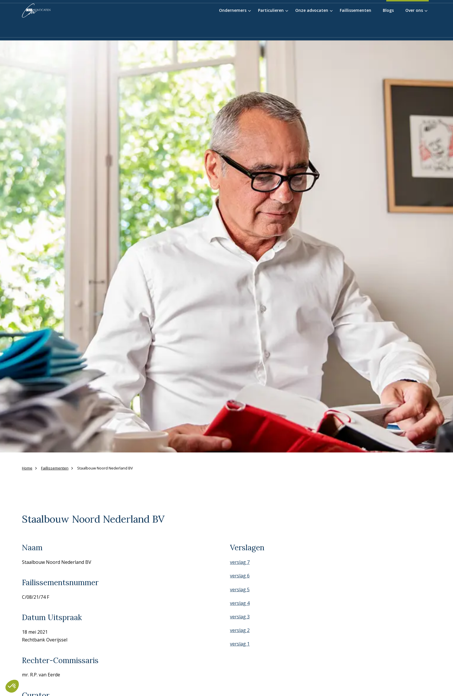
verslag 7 (240, 562)
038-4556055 (407, 12)
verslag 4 (240, 603)
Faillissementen (355, 29)
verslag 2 (240, 630)
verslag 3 (240, 616)
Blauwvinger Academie (308, 11)
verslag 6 (240, 575)
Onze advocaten (311, 29)
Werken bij (347, 11)
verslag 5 (240, 589)
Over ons (414, 29)
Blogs (388, 29)
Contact (372, 11)
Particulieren (271, 29)
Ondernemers (232, 29)
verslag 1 (240, 644)
